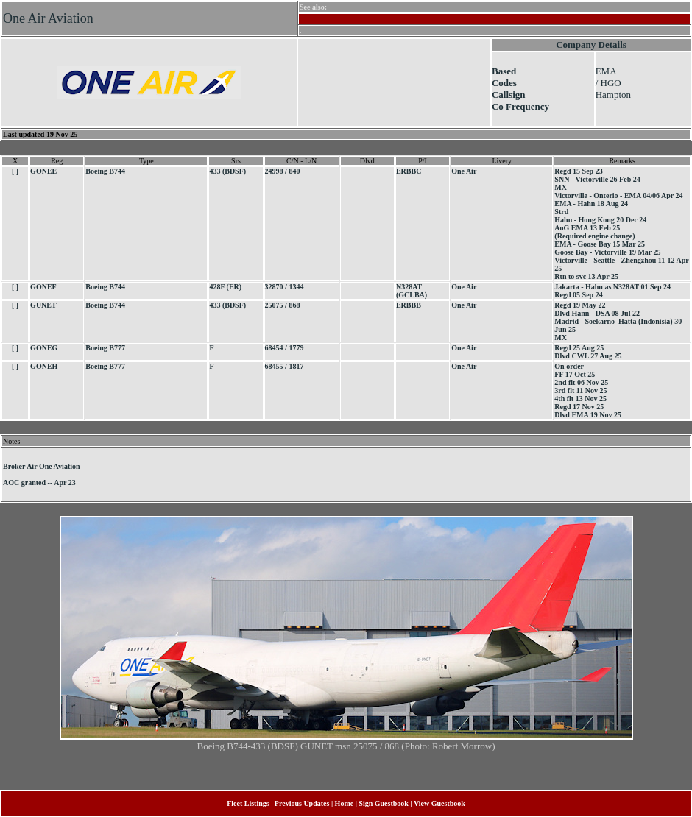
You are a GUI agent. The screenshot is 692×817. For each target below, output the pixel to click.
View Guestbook (439, 803)
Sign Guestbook (384, 803)
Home (344, 803)
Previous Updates (302, 803)
